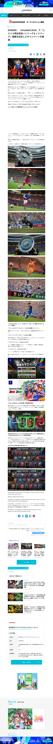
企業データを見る (26, 662)
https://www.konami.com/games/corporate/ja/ (20, 629)
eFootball (11, 48)
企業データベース (14, 15)
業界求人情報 (26, 15)
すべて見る (26, 562)
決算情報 (46, 15)
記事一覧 (3, 15)
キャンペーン (12, 26)
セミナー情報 (36, 15)
